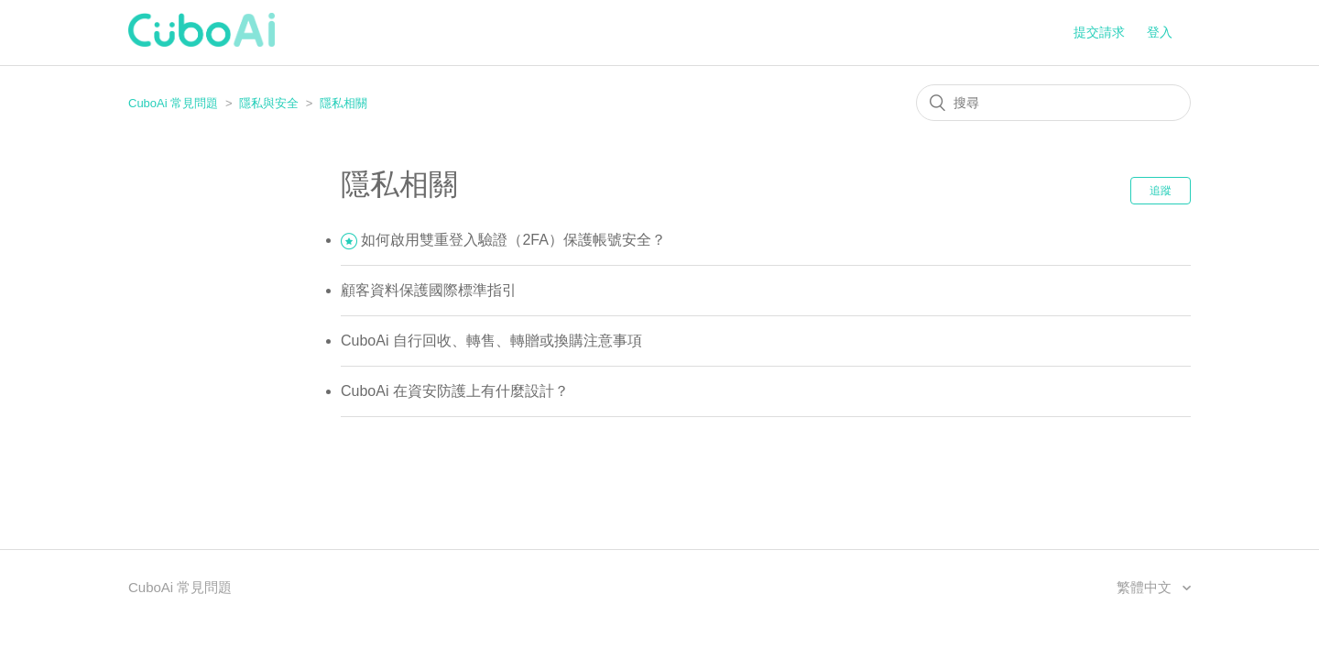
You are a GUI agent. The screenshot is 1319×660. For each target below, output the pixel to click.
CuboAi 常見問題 (173, 103)
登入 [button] (1159, 32)
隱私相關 (343, 103)
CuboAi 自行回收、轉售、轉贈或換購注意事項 (491, 340)
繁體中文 (1146, 587)
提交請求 (1099, 32)
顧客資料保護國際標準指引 (429, 290)
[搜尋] (1053, 102)
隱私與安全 (269, 103)
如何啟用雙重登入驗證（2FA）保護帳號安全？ (513, 240)
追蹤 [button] (1161, 190)
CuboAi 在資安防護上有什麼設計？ (455, 391)
